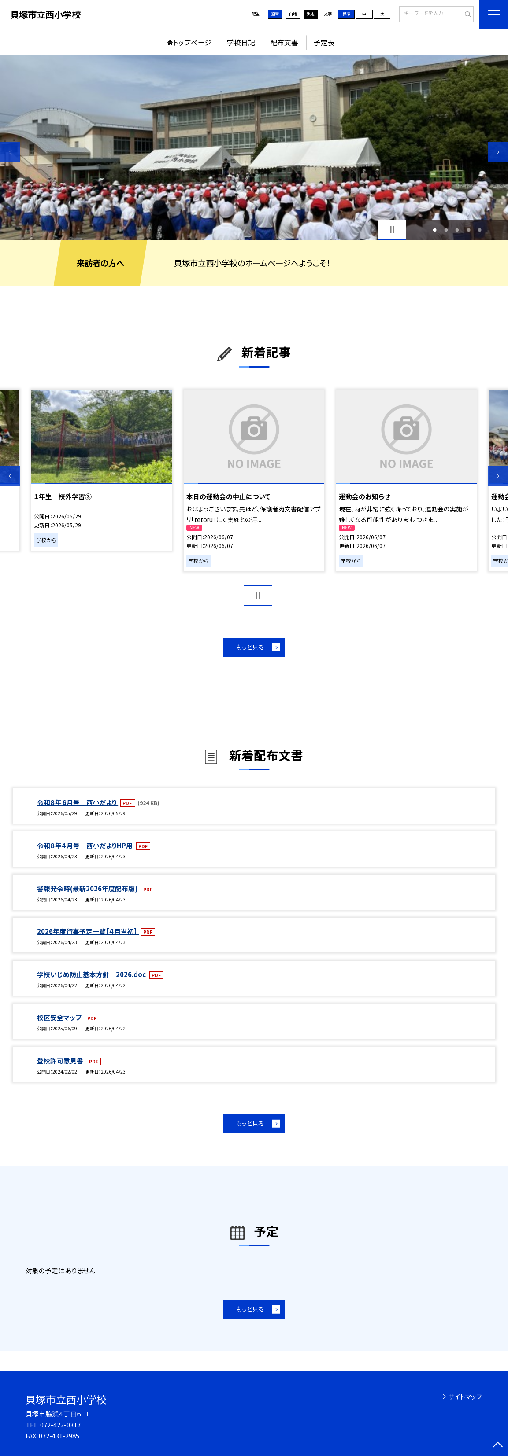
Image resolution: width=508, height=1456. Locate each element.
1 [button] (435, 229)
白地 (293, 14)
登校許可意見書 (61, 1060)
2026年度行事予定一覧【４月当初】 (88, 931)
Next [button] (498, 152)
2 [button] (446, 229)
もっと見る (250, 647)
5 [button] (480, 229)
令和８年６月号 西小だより (77, 802)
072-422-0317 (60, 1424)
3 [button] (457, 229)
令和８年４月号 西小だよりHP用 (85, 845)
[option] (254, 147)
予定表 (324, 42)
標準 (346, 14)
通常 (275, 14)
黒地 (311, 14)
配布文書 (284, 42)
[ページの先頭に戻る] (498, 1446)
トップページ (192, 42)
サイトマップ (465, 1396)
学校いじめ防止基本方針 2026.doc (92, 974)
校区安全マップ (60, 1017)
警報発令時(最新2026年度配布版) (88, 888)
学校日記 (241, 42)
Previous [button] (10, 152)
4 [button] (469, 229)
